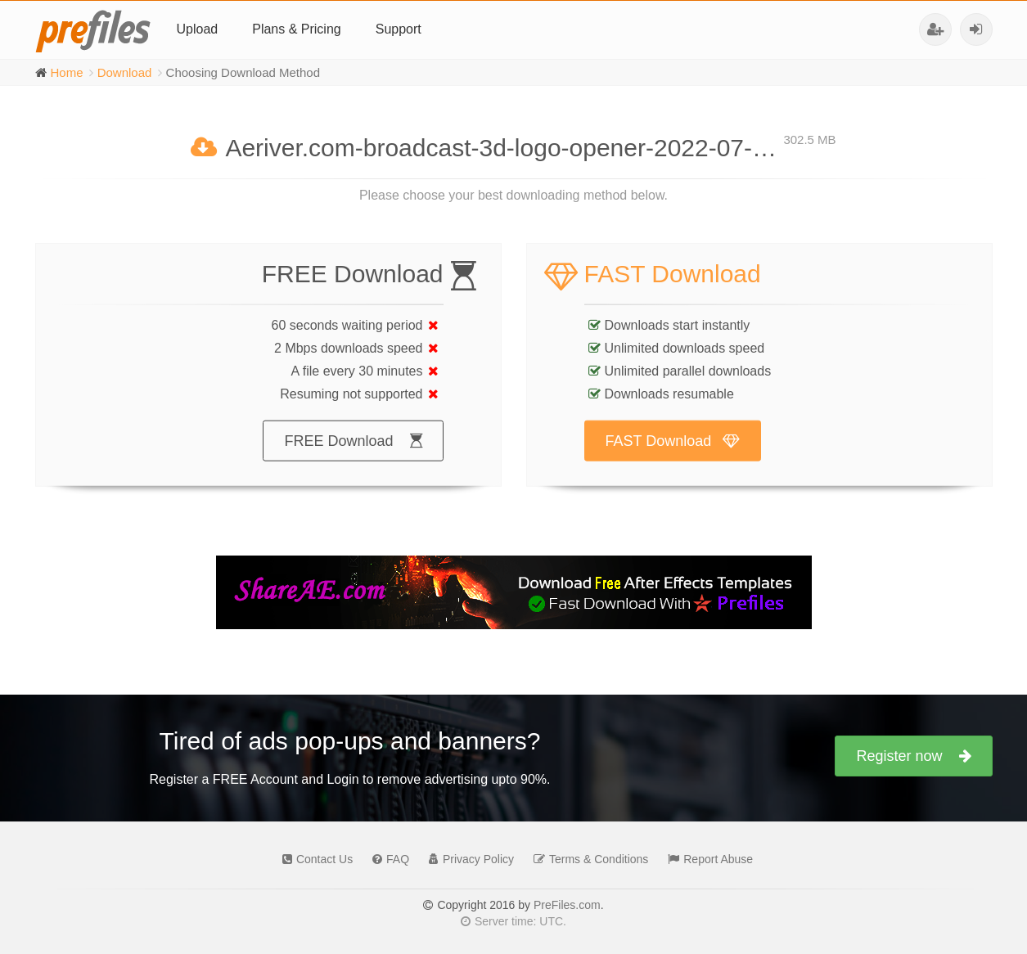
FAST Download (673, 456)
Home (67, 72)
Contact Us (313, 859)
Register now (913, 756)
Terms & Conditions (586, 859)
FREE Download (352, 456)
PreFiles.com (567, 904)
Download (124, 72)
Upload (197, 29)
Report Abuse (706, 859)
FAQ (386, 859)
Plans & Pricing (296, 29)
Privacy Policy (467, 859)
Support (398, 29)
